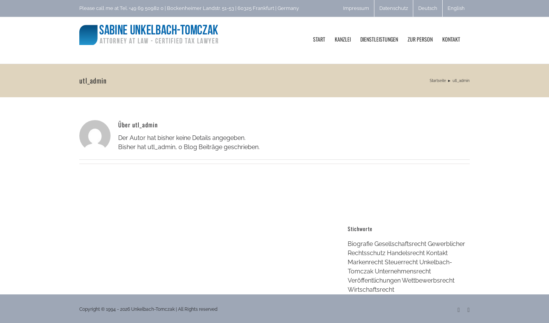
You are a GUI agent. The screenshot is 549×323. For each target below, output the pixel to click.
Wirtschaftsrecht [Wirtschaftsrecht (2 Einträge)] (371, 289)
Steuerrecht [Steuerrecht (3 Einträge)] (401, 262)
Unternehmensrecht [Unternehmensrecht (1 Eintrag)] (403, 271)
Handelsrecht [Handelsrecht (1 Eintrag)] (406, 253)
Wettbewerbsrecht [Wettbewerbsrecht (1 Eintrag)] (428, 280)
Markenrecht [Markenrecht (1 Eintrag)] (365, 262)
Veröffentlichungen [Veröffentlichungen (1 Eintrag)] (374, 280)
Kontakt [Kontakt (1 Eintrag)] (437, 253)
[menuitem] (427, 8)
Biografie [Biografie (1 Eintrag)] (360, 243)
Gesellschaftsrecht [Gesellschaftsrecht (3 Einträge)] (400, 243)
